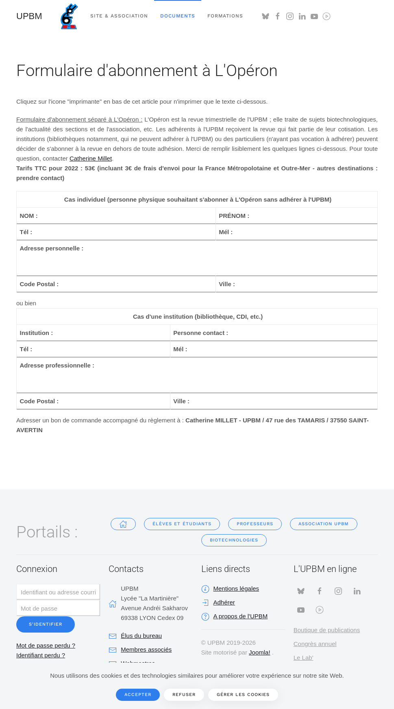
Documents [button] (177, 16)
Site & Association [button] (119, 16)
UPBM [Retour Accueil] (29, 16)
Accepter (137, 694)
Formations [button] (225, 16)
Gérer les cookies (243, 694)
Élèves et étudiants (181, 523)
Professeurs (255, 523)
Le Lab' (303, 657)
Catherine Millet (91, 158)
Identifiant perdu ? (40, 655)
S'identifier (45, 624)
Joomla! (259, 652)
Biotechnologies (234, 540)
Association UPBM (323, 523)
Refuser (184, 694)
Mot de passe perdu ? (45, 645)
